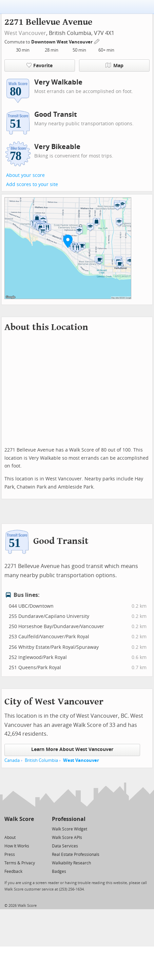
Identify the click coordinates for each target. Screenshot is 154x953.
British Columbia (41, 760)
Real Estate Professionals (75, 854)
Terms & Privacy (19, 863)
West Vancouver (25, 33)
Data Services (65, 846)
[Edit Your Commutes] (97, 41)
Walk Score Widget (69, 829)
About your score (25, 175)
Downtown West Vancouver (62, 41)
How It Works (16, 846)
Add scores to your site (32, 184)
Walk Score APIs (67, 837)
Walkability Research (71, 863)
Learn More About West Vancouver (72, 749)
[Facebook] (19, 828)
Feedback (13, 871)
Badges (59, 871)
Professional (68, 819)
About (10, 837)
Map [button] (114, 65)
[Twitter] (8, 828)
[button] (68, 241)
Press (9, 854)
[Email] (29, 828)
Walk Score (19, 819)
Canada (12, 760)
